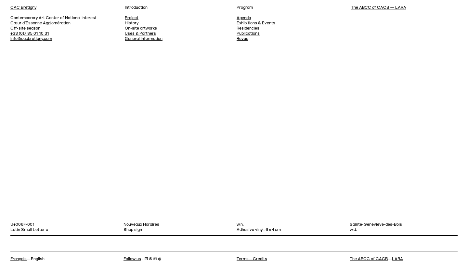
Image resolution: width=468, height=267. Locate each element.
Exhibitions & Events (256, 23)
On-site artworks (141, 28)
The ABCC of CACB (369, 259)
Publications (248, 33)
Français (18, 259)
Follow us (132, 259)
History (131, 23)
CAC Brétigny (23, 7)
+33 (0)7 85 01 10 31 (29, 33)
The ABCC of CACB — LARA (378, 7)
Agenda (244, 18)
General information (143, 39)
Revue (242, 39)
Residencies (248, 28)
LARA (397, 259)
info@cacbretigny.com (31, 39)
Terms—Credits (252, 259)
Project (131, 18)
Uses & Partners (140, 33)
